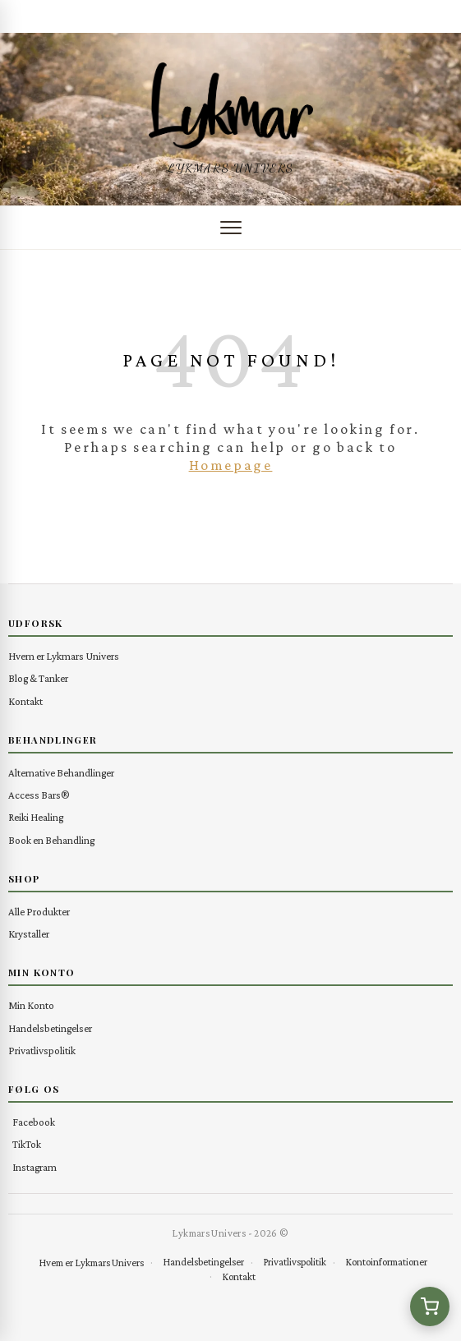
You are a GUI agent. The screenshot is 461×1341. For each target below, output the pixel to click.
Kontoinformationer (386, 1262)
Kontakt (25, 701)
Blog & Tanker (38, 678)
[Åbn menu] (231, 227)
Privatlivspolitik (42, 1050)
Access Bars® (39, 795)
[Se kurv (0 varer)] (429, 1306)
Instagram (34, 1167)
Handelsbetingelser (50, 1028)
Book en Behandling (51, 840)
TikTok (26, 1144)
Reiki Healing (35, 817)
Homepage (231, 465)
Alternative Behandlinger (61, 773)
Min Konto (31, 1005)
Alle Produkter (39, 912)
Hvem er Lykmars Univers (63, 656)
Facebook (33, 1122)
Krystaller (28, 934)
